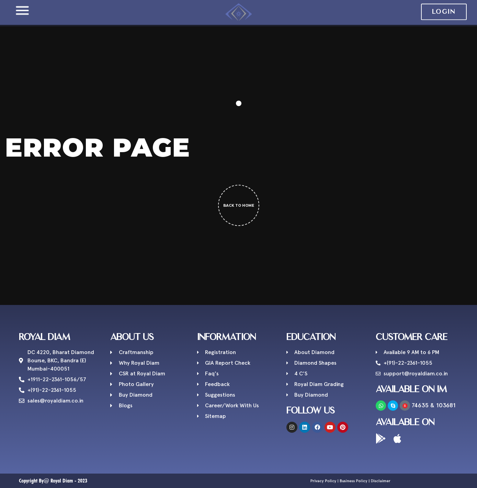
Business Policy (351, 481)
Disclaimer (362, 481)
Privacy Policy (339, 481)
